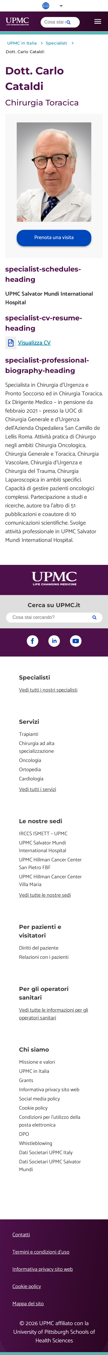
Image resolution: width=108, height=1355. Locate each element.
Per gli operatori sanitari (44, 993)
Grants (26, 1081)
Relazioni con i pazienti (44, 957)
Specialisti (34, 677)
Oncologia (30, 761)
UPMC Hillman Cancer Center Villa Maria (50, 881)
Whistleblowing (35, 1144)
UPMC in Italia (34, 1071)
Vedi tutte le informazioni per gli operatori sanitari (53, 1014)
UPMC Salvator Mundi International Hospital (42, 847)
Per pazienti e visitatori (40, 931)
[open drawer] (97, 21)
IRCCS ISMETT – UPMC (43, 834)
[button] (57, 6)
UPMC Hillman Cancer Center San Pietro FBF (50, 864)
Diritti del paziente (38, 948)
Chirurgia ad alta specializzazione (36, 747)
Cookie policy (33, 1108)
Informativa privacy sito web (49, 1090)
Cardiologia (31, 779)
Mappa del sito (28, 1304)
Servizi (29, 721)
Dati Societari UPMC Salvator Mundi (50, 1166)
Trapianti (28, 734)
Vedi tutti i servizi (37, 790)
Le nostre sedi (40, 821)
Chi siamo (34, 1049)
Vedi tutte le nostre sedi (45, 895)
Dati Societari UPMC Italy (46, 1153)
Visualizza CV (34, 343)
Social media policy (39, 1099)
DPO (24, 1134)
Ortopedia (30, 770)
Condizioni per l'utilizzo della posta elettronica (49, 1121)
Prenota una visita (54, 237)
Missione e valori (37, 1062)
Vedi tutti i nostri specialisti (48, 690)
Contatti (21, 1235)
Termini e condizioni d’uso (40, 1252)
